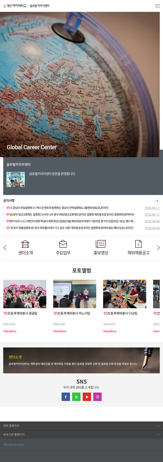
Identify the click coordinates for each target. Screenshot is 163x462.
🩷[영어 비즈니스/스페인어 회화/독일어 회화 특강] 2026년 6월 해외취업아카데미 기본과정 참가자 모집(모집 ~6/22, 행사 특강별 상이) (72, 221)
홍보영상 (101, 247)
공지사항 (8, 200)
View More (9, 331)
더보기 (157, 200)
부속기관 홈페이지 (14, 434)
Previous (4, 247)
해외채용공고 (138, 247)
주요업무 (63, 247)
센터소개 (25, 247)
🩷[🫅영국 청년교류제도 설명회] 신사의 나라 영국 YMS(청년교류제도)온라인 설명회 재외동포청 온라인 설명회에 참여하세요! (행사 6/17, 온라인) (72, 214)
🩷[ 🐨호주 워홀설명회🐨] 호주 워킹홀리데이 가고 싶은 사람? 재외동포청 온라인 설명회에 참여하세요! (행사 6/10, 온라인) (69, 227)
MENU (157, 5)
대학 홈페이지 (11, 425)
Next (158, 247)
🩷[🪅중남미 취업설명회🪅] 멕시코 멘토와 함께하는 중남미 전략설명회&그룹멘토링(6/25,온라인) (57, 207)
